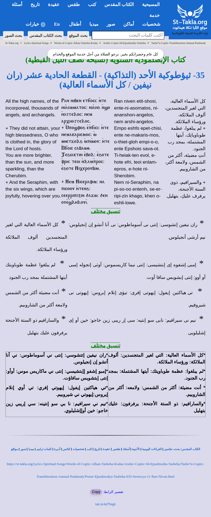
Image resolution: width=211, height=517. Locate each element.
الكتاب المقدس (191, 449)
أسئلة (126, 449)
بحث (177, 449)
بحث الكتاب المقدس (45, 35)
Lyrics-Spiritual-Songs (36, 43)
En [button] (57, 24)
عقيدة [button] (53, 4)
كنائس (66, 449)
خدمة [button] (154, 15)
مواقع (14, 449)
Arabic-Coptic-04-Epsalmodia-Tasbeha (124, 43)
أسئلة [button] (17, 4)
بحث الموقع (78, 35)
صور (23, 449)
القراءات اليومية (152, 449)
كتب (89, 449)
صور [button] (111, 24)
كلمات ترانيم (44, 449)
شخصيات (78, 449)
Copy (96, 492)
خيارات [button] (36, 24)
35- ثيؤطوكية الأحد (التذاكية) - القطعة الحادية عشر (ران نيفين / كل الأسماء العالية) (105, 80)
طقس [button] (74, 4)
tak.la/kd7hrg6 (105, 504)
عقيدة (106, 449)
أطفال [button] (75, 24)
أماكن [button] (128, 24)
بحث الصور (13, 35)
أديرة (57, 449)
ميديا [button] (93, 24)
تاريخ (97, 449)
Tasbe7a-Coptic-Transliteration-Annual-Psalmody (178, 43)
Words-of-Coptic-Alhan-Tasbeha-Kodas (76, 43)
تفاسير (168, 449)
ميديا (31, 449)
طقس (116, 449)
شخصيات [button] (153, 24)
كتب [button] (92, 4)
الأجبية (136, 449)
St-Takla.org (12, 43)
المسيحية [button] (151, 4)
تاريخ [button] (35, 4)
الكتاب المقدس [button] (119, 4)
